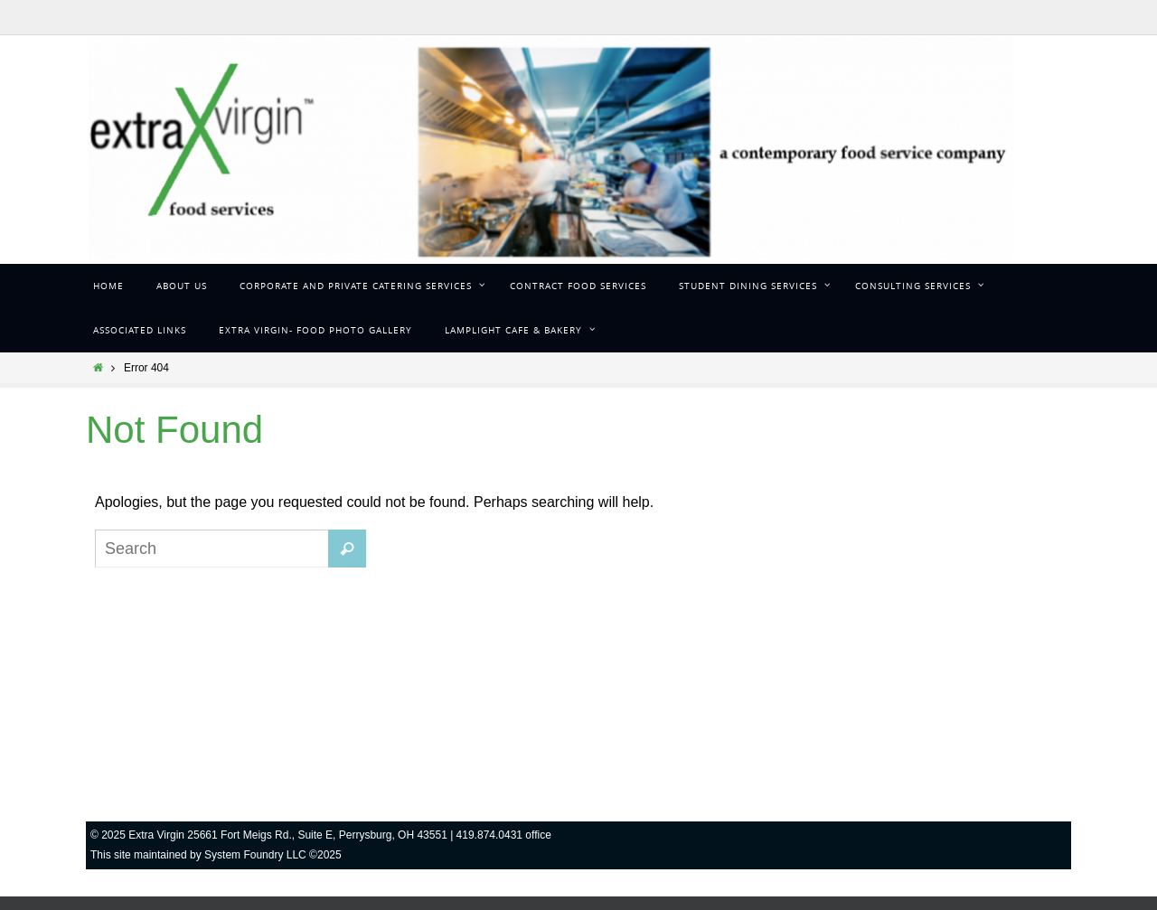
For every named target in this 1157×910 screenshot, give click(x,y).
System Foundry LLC (255, 855)
